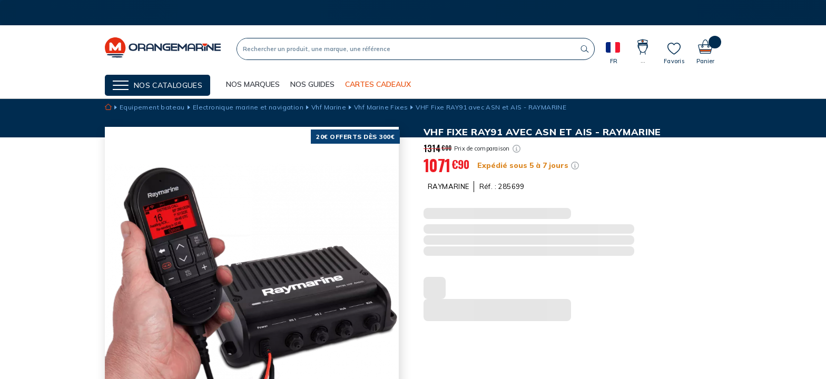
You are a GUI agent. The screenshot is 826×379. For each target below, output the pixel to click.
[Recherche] (406, 48)
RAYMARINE (448, 186)
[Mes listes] (674, 53)
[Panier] (705, 48)
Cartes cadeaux (378, 84)
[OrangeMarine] (163, 48)
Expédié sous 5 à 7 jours (522, 165)
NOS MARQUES (253, 84)
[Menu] (157, 85)
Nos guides (312, 84)
